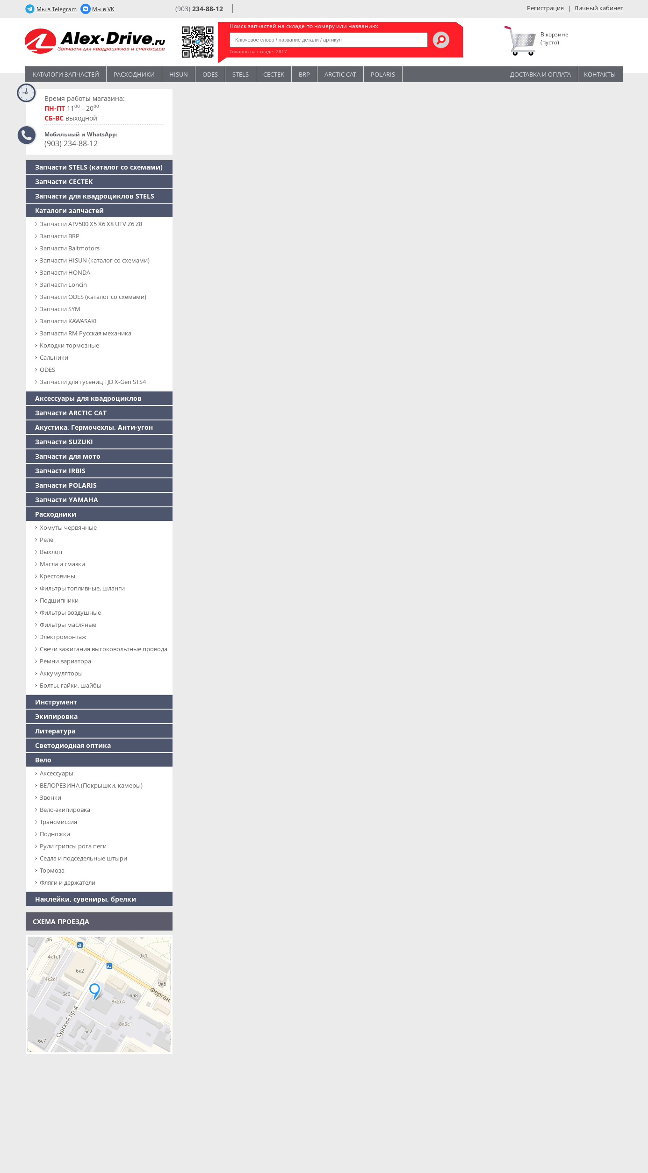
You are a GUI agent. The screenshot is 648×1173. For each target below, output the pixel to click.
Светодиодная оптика (73, 745)
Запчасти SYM (60, 309)
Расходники (134, 74)
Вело (43, 759)
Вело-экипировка (65, 809)
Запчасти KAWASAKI (68, 321)
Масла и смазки (62, 564)
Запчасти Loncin (63, 284)
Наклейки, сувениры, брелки (85, 899)
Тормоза (52, 870)
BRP (304, 74)
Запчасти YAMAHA (66, 499)
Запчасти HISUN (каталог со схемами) (95, 260)
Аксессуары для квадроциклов (88, 398)
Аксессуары (56, 773)
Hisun (178, 74)
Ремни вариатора (65, 661)
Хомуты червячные (68, 527)
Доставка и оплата (540, 74)
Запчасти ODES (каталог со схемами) (93, 296)
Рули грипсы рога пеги (73, 846)
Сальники (54, 357)
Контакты (600, 74)
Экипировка (56, 716)
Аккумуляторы (61, 673)
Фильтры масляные (68, 624)
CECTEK (273, 74)
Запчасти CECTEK (64, 181)
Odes (210, 74)
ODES (47, 369)
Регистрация (545, 8)
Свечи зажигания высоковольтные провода (103, 649)
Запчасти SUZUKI (64, 441)
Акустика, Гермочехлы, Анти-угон (94, 427)
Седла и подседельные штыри (83, 858)
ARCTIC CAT (340, 74)
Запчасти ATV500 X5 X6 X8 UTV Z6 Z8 (91, 224)
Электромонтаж (63, 637)
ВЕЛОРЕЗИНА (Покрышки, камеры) (91, 785)
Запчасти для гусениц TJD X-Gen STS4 (93, 381)
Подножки (55, 834)
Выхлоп (51, 551)
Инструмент (56, 701)
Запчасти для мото (68, 456)
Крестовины (57, 576)
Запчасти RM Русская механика (85, 333)
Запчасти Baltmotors (70, 248)
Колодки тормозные (69, 345)
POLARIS (383, 74)
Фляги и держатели (67, 882)
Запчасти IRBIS (60, 470)
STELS (240, 74)
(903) (199, 8)
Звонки (50, 797)
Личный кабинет (598, 8)
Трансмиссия (58, 822)
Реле (46, 539)
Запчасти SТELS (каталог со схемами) (99, 167)
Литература (55, 730)
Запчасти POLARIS (66, 485)
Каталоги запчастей (66, 74)
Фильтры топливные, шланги (82, 588)
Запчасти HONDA (65, 272)
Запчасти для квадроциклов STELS (94, 196)
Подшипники (59, 600)
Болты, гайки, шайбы (70, 685)
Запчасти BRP (59, 236)
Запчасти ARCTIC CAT (71, 412)
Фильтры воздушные (70, 612)
